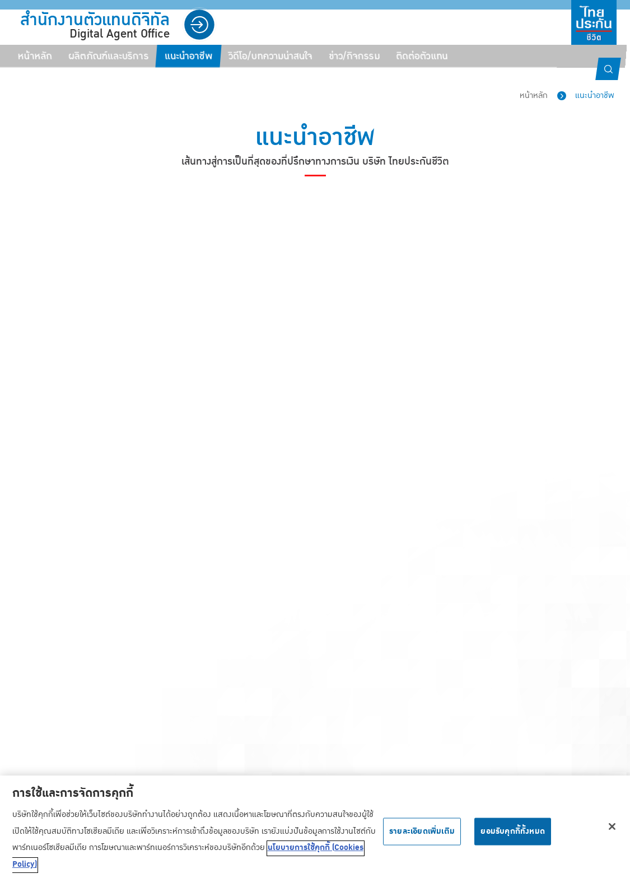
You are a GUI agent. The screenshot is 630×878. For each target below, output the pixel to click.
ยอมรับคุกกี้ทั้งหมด (512, 835)
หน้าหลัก (534, 95)
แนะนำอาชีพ (594, 95)
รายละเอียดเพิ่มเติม (422, 835)
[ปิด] (612, 830)
